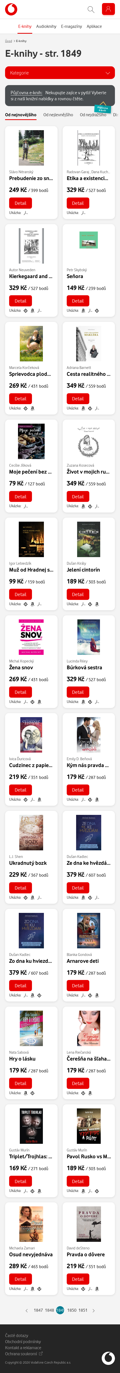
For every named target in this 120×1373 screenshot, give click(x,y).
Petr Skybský (77, 269)
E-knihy (21, 41)
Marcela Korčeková (24, 367)
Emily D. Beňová (79, 758)
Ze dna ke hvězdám (89, 862)
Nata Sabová (19, 1052)
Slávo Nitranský (21, 171)
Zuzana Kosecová (80, 465)
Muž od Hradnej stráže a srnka (44, 569)
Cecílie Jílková (20, 465)
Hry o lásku (22, 1058)
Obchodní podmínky (23, 1341)
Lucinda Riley (77, 661)
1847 (38, 1310)
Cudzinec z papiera (31, 765)
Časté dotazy (16, 1335)
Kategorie (19, 72)
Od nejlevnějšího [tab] (58, 114)
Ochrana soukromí (24, 1353)
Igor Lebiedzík (20, 563)
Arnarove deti (83, 960)
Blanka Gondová (79, 954)
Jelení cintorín (83, 569)
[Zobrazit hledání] (91, 9)
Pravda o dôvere (86, 1254)
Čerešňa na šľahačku (91, 1058)
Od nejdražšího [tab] (93, 114)
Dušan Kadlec (77, 856)
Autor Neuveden (22, 269)
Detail (20, 203)
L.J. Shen (16, 856)
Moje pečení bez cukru (35, 471)
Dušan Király (76, 563)
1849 (60, 1310)
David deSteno (78, 1248)
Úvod (8, 41)
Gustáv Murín (19, 1150)
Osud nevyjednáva (31, 1254)
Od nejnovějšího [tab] (21, 114)
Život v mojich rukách (92, 471)
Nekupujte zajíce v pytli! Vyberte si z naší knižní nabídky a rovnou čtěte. (63, 98)
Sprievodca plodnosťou (36, 373)
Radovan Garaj (78, 171)
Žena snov (21, 667)
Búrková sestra (84, 667)
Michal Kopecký (21, 661)
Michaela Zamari (22, 1248)
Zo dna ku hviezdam (32, 960)
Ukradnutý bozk (28, 862)
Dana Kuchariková (105, 171)
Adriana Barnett (79, 367)
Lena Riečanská (79, 1052)
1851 (82, 1310)
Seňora (75, 276)
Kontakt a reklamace (23, 1347)
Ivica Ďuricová (20, 758)
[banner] (11, 9)
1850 (71, 1310)
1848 (49, 1310)
